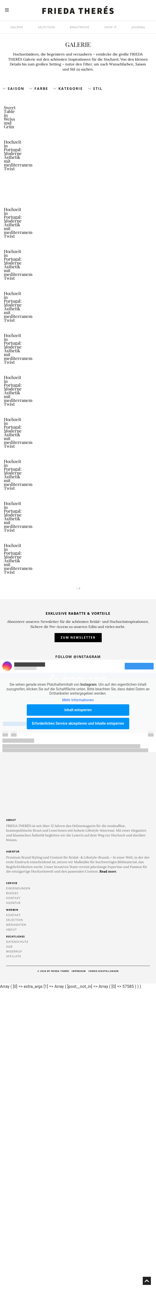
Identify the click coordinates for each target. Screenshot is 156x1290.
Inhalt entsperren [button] (78, 1010)
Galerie (16, 27)
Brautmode (79, 27)
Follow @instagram (78, 957)
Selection (46, 27)
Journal (139, 27)
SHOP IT (110, 27)
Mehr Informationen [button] (78, 1000)
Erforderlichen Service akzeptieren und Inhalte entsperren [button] (78, 1024)
